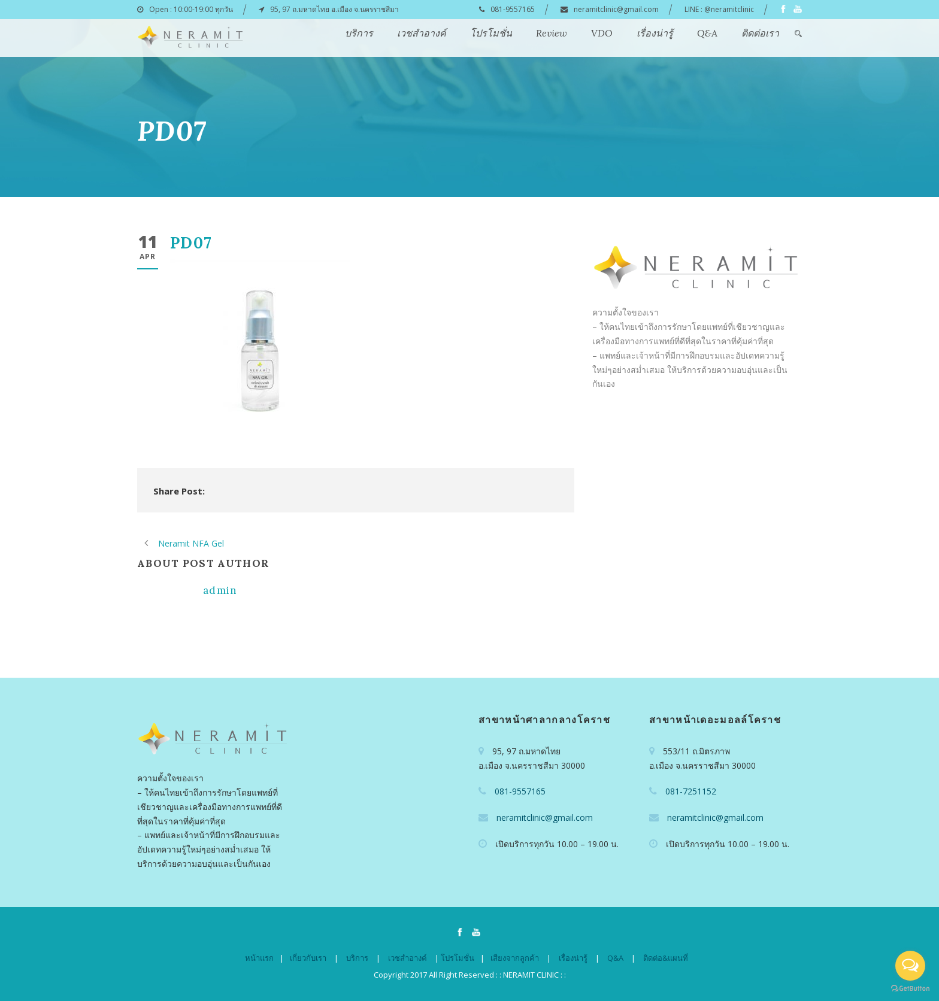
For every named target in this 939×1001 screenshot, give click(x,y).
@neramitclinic (729, 9)
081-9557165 (512, 9)
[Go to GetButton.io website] (910, 989)
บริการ (359, 33)
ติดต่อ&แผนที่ (665, 958)
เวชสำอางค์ (421, 33)
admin (220, 590)
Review (551, 33)
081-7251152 (690, 791)
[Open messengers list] (910, 966)
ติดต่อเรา (760, 33)
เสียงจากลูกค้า (514, 958)
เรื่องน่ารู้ (655, 33)
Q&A (707, 33)
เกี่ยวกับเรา (308, 958)
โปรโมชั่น (491, 33)
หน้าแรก (259, 958)
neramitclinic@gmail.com (616, 9)
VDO (602, 33)
